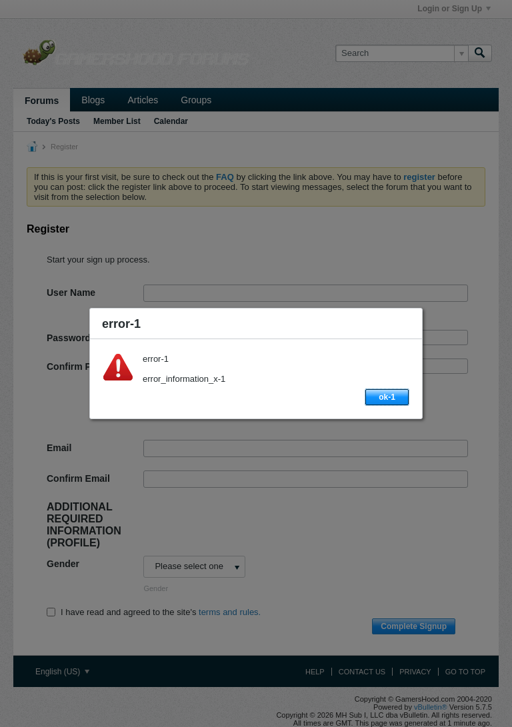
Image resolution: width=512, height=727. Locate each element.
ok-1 (387, 397)
